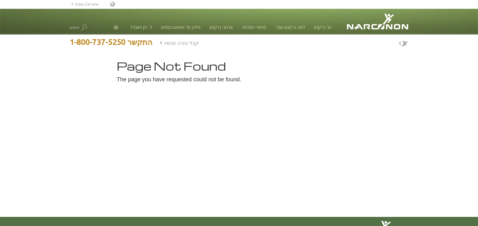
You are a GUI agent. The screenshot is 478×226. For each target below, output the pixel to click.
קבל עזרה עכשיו (181, 43)
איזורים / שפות (86, 4)
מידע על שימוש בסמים (180, 27)
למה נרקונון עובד (290, 27)
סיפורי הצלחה (254, 27)
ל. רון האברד (141, 27)
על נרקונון (323, 27)
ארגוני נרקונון (221, 27)
